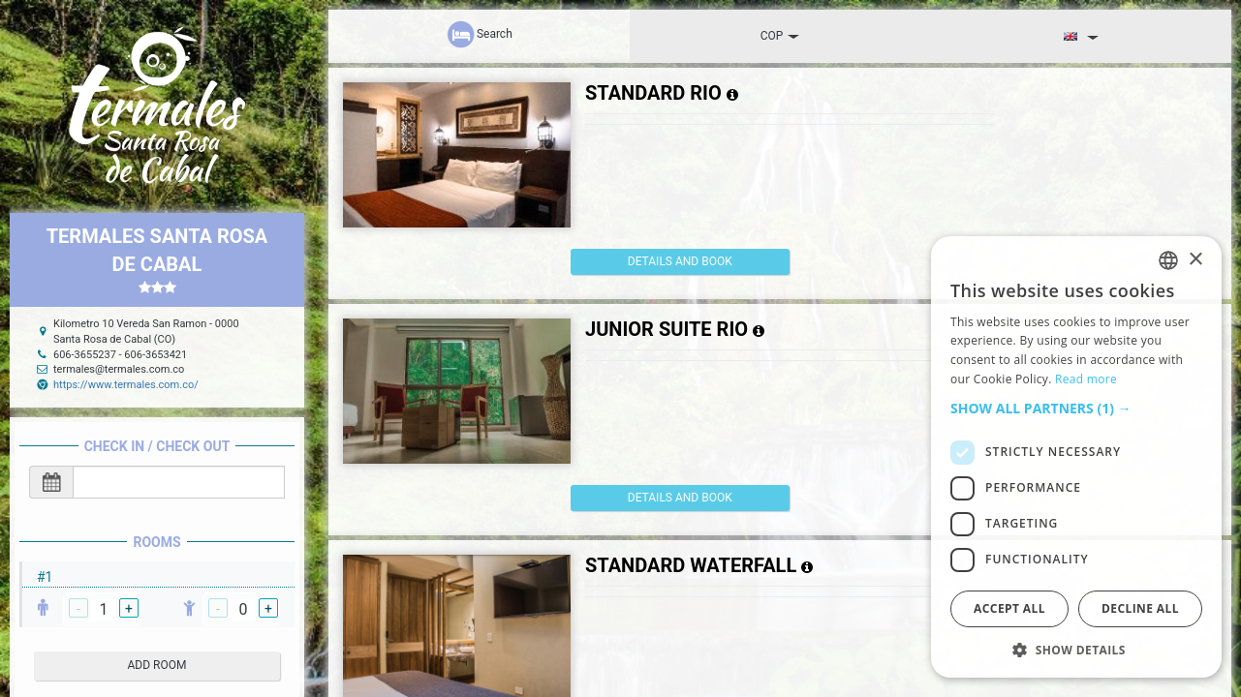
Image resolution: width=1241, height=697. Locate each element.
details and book (652, 261)
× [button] (1195, 260)
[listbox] (1168, 260)
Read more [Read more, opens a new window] (1086, 379)
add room (157, 665)
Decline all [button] (1140, 608)
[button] (1076, 408)
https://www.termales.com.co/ (126, 385)
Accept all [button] (1009, 608)
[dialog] (1076, 457)
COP (780, 36)
